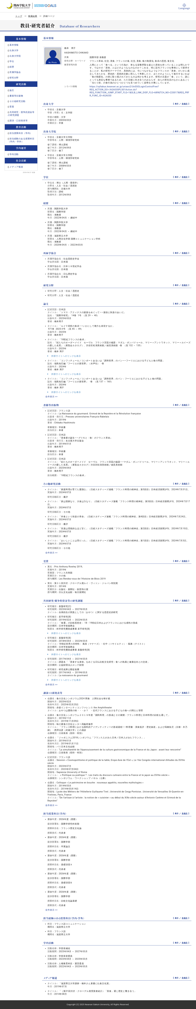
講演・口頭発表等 (18, 120)
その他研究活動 (17, 101)
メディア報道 (16, 167)
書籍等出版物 (16, 96)
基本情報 (14, 45)
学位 (11, 61)
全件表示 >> (51, 396)
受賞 (11, 106)
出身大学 (14, 50)
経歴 (11, 67)
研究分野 (14, 77)
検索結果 (32, 16)
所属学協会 (15, 72)
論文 (11, 90)
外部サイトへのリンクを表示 (64, 356)
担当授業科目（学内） (20, 133)
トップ (18, 16)
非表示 (185, 104)
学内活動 (14, 154)
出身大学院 (15, 56)
